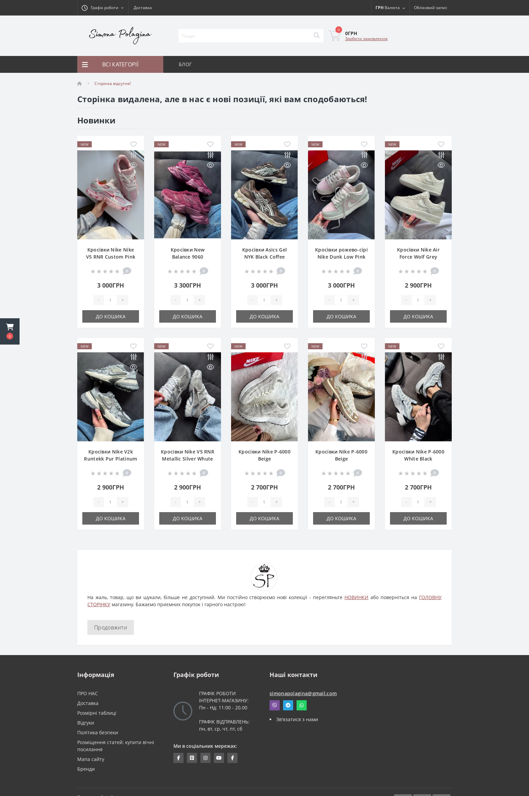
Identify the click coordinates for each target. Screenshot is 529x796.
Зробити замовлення (366, 38)
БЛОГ (185, 64)
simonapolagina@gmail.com (303, 693)
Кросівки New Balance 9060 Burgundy (188, 256)
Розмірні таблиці (96, 713)
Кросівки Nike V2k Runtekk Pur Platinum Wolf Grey (110, 458)
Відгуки (85, 722)
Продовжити (110, 627)
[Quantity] (110, 300)
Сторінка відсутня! (112, 83)
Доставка (143, 7)
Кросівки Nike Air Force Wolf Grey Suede (418, 256)
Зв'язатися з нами (297, 719)
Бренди (86, 769)
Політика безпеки (97, 732)
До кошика (111, 316)
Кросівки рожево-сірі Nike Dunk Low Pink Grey (341, 256)
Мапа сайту (90, 759)
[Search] (316, 35)
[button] (10, 331)
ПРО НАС (87, 693)
